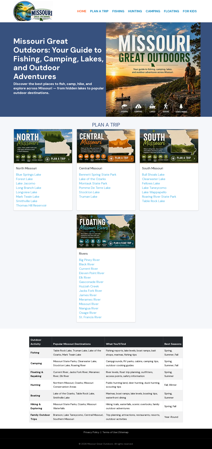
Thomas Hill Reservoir (31, 205)
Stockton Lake (89, 192)
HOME (81, 11)
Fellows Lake (151, 183)
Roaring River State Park (159, 197)
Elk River (85, 277)
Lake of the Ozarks (92, 179)
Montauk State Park (93, 183)
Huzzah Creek (89, 286)
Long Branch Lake (28, 188)
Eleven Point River (91, 273)
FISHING (118, 11)
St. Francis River (90, 317)
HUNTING (135, 11)
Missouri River (89, 304)
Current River (88, 269)
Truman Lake (88, 197)
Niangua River (88, 308)
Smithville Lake (26, 201)
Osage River (88, 313)
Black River (87, 264)
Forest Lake (24, 179)
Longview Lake (26, 192)
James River (88, 295)
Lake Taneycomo (154, 188)
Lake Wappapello (154, 192)
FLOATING (171, 11)
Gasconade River (91, 282)
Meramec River (90, 299)
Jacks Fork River (90, 291)
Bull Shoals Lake (153, 174)
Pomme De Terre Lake (95, 188)
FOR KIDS (190, 11)
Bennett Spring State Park (97, 174)
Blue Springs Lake (28, 174)
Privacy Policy (91, 432)
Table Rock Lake (153, 201)
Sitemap (124, 432)
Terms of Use (109, 432)
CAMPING (153, 11)
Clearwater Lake (153, 179)
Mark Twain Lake (27, 197)
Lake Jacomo (25, 183)
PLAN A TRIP (99, 11)
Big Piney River (89, 260)
